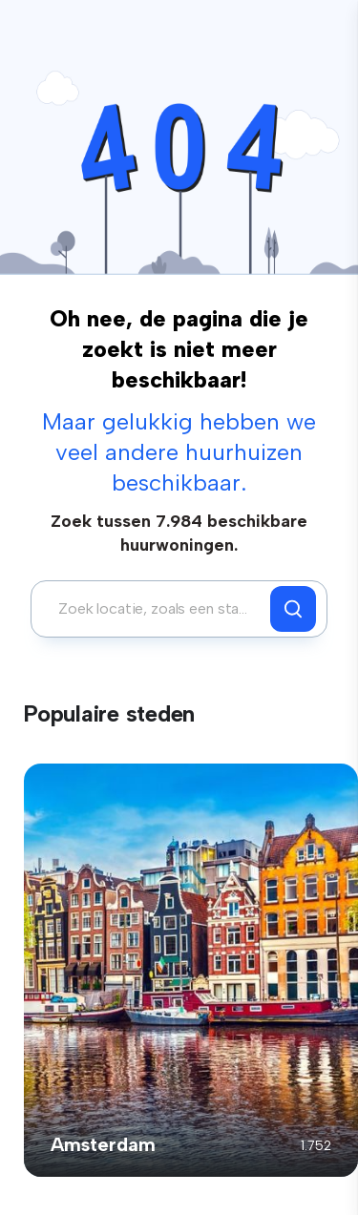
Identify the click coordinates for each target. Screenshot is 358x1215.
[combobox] (155, 609)
